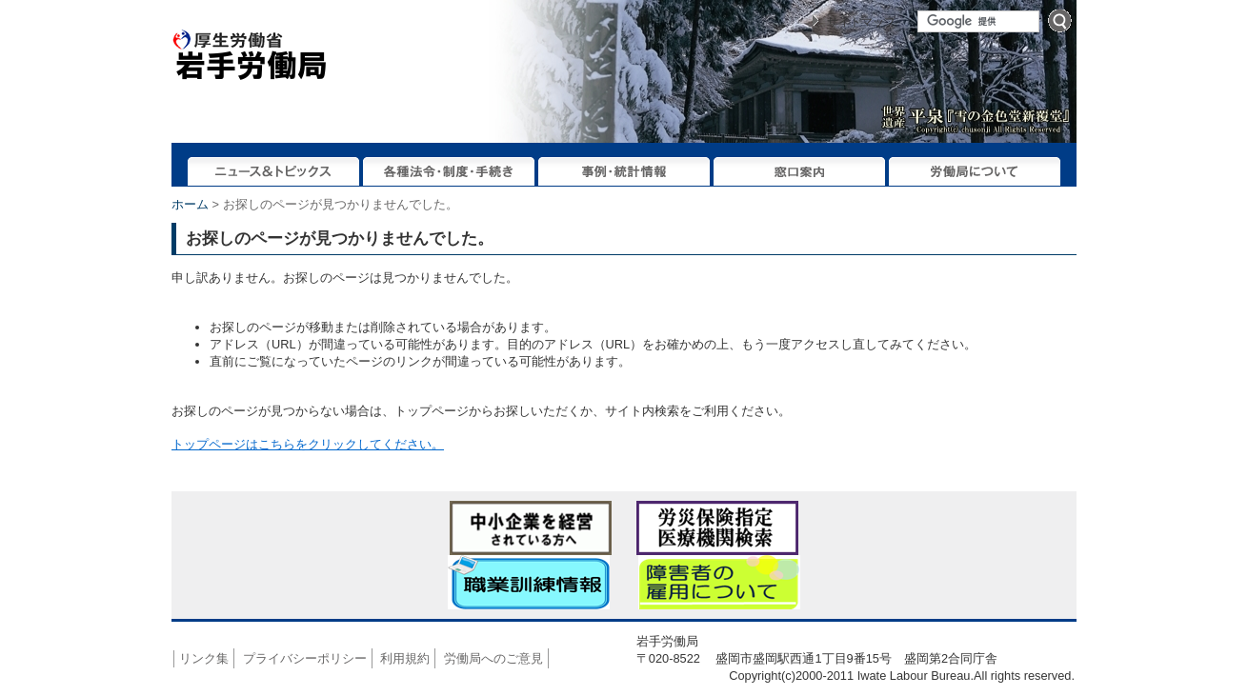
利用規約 (405, 658)
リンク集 (204, 658)
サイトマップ (861, 22)
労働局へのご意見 (493, 658)
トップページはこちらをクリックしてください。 (307, 444)
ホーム (190, 204)
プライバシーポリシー (305, 658)
